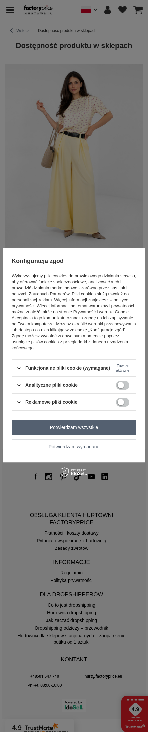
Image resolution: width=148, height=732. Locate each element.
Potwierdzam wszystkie (74, 427)
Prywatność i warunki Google (101, 311)
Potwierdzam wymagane (74, 446)
